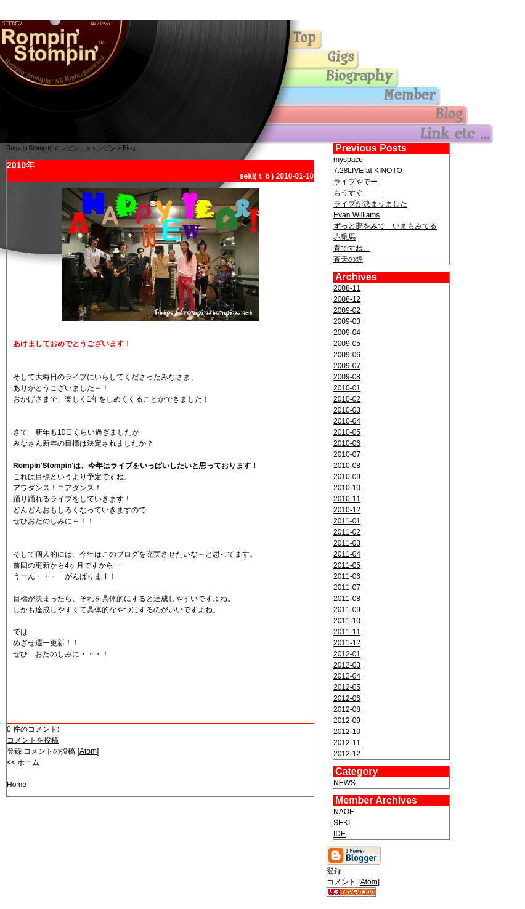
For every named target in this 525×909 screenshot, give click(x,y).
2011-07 (346, 587)
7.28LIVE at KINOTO (367, 170)
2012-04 (346, 676)
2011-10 (346, 620)
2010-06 (346, 443)
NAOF (343, 811)
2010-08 (346, 465)
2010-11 (346, 499)
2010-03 (346, 410)
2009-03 (346, 321)
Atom (88, 751)
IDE (339, 834)
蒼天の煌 (348, 259)
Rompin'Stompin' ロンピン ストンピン (61, 148)
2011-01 (346, 521)
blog (369, 115)
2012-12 (346, 753)
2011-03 (346, 543)
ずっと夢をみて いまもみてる (385, 226)
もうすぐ (348, 192)
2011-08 (346, 598)
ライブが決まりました (370, 204)
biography (369, 78)
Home (16, 784)
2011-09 (346, 609)
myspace (348, 159)
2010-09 (346, 476)
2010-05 (346, 432)
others (369, 133)
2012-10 (346, 731)
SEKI (341, 822)
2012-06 (346, 698)
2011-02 (346, 532)
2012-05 (346, 687)
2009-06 (346, 354)
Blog (129, 148)
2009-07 (346, 366)
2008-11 (346, 288)
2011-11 (346, 632)
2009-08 (346, 377)
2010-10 (346, 487)
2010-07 (346, 454)
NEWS (344, 782)
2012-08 (346, 709)
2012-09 (346, 720)
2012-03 (346, 665)
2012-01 (346, 654)
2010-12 (346, 510)
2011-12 (346, 643)
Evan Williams (356, 215)
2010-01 (346, 388)
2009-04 (346, 332)
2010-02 (346, 399)
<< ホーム (23, 762)
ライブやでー (355, 181)
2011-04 (346, 554)
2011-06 (346, 576)
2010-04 (346, 421)
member (369, 96)
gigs (369, 59)
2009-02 (346, 310)
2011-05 (346, 565)
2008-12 (346, 299)
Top (61, 52)
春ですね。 (351, 248)
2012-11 (346, 742)
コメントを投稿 (33, 740)
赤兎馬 (344, 237)
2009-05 (346, 343)
